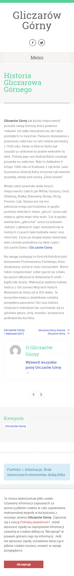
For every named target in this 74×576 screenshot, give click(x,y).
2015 (21, 333)
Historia (61, 330)
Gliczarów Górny (37, 20)
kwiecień (12, 333)
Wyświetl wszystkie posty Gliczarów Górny (43, 367)
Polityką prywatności (35, 522)
